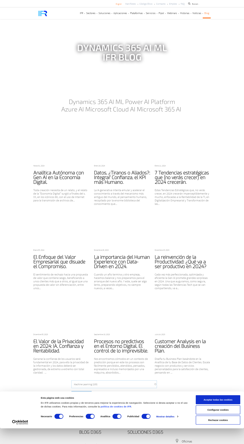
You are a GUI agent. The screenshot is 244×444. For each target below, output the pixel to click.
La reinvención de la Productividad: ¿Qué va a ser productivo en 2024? (180, 262)
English (119, 4)
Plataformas (136, 13)
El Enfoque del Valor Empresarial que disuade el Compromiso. (59, 262)
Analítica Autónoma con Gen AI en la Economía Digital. (58, 177)
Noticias (196, 13)
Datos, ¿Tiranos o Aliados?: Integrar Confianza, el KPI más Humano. (122, 177)
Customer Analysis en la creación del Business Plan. (180, 346)
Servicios (150, 13)
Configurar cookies (218, 425)
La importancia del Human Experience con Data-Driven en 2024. (122, 262)
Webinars (172, 13)
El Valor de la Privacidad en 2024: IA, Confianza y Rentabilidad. (58, 346)
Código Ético (145, 3)
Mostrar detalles (165, 432)
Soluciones (104, 13)
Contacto (161, 3)
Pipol (161, 13)
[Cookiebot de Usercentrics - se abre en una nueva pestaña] (20, 438)
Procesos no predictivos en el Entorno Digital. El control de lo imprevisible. (121, 346)
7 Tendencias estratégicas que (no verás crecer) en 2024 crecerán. (182, 177)
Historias (184, 13)
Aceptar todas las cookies (218, 415)
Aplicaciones (120, 13)
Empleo (173, 3)
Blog (206, 13)
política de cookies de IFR (116, 422)
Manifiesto (130, 3)
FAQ (183, 3)
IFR (81, 13)
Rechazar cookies (218, 435)
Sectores (90, 13)
